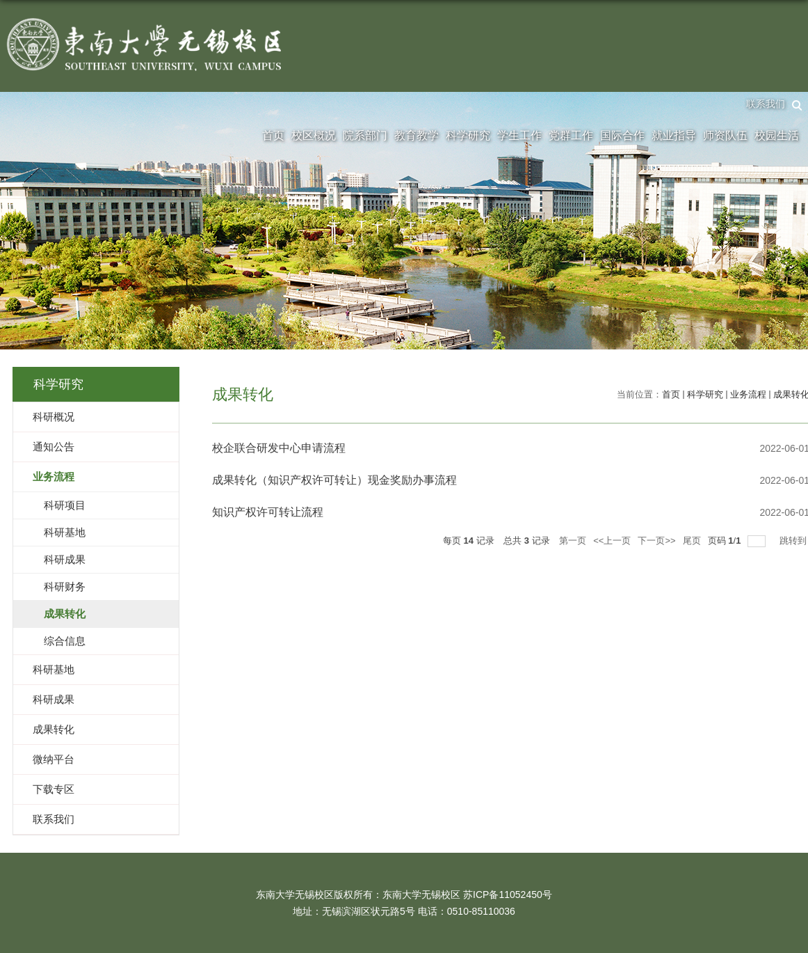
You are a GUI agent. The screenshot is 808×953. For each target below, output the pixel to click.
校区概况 (313, 135)
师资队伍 (725, 135)
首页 (273, 135)
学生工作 (519, 135)
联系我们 (765, 103)
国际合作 (622, 135)
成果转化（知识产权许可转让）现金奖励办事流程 (334, 480)
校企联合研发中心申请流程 (279, 448)
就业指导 (674, 135)
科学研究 (468, 135)
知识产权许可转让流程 (267, 512)
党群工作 (571, 135)
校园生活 (776, 135)
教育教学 (416, 135)
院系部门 (365, 135)
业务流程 (748, 394)
